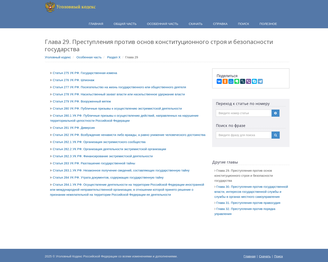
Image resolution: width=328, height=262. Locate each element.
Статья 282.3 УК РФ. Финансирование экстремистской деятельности (103, 156)
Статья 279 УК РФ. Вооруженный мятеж (82, 101)
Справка (220, 24)
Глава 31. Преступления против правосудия (248, 202)
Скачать (265, 256)
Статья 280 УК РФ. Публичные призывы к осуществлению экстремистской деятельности (117, 108)
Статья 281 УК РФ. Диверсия (74, 127)
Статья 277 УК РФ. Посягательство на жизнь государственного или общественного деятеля (119, 87)
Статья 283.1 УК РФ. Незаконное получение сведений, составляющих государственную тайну (121, 170)
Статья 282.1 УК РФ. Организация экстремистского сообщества (99, 142)
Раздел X (113, 57)
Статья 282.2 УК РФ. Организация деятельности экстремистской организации (109, 149)
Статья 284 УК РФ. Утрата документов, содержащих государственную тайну (108, 177)
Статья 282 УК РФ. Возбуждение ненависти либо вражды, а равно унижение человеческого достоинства (129, 135)
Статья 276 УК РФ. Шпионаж (73, 80)
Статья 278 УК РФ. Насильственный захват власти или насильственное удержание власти (119, 94)
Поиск (278, 256)
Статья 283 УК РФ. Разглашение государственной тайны (94, 163)
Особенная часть (89, 57)
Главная (250, 256)
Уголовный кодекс (58, 57)
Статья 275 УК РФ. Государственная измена (85, 73)
